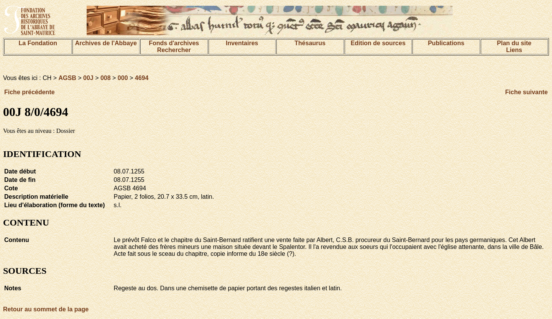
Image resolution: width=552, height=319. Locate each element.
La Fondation (38, 43)
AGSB (67, 78)
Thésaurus (309, 43)
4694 (142, 78)
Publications (446, 43)
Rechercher (174, 50)
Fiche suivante (526, 92)
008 (105, 78)
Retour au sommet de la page (46, 309)
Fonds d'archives (174, 43)
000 (123, 78)
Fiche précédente (29, 92)
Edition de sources (378, 43)
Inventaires (242, 43)
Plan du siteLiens (514, 46)
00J (88, 78)
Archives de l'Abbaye (106, 43)
